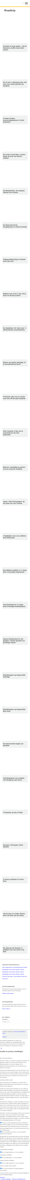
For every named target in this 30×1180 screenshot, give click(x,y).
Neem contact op (6, 1008)
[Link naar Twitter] (24, 1035)
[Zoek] (22, 3)
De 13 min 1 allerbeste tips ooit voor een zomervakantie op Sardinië (14, 84)
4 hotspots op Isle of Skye (13, 812)
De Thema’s (5, 1019)
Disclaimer (2, 1177)
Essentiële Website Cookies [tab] (6, 1080)
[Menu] (25, 3)
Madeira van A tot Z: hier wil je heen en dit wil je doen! (14, 294)
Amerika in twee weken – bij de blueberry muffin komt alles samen (14, 48)
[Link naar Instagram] (19, 1035)
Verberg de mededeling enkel (18, 1179)
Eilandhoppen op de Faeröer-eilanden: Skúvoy (13, 971)
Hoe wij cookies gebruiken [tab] (6, 1058)
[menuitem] (22, 3)
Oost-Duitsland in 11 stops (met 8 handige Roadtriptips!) (14, 605)
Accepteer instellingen (6, 1179)
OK (1, 1048)
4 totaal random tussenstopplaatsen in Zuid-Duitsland (13, 120)
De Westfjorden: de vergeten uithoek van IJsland (14, 191)
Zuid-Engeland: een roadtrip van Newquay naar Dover (13, 779)
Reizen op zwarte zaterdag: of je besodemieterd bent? (14, 363)
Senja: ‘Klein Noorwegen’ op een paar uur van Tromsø (14, 502)
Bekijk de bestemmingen (8, 993)
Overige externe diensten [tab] (6, 1133)
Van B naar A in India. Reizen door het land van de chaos (14, 914)
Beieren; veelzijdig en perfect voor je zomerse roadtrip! (14, 468)
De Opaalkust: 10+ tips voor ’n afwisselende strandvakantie (14, 329)
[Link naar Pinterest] (26, 1035)
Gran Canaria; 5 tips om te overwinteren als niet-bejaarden (13, 433)
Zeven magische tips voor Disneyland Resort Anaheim (14, 967)
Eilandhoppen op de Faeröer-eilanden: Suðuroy (13, 969)
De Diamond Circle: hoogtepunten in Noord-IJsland (15, 226)
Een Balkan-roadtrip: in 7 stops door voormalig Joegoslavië (15, 571)
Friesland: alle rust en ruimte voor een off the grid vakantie (14, 397)
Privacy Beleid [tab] (3, 1170)
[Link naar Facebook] (22, 1035)
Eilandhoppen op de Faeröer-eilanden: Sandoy (13, 974)
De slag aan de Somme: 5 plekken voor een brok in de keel (13, 949)
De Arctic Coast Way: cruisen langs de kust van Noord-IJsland (14, 156)
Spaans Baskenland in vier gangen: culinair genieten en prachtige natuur (14, 640)
